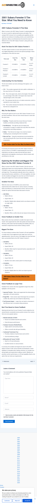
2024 (18, 482)
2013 (18, 462)
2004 (18, 445)
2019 (18, 473)
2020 (18, 475)
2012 (18, 460)
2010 (18, 456)
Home (1, 485)
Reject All (17, 500)
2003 (18, 443)
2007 (18, 451)
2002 (18, 441)
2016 (18, 467)
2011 (18, 458)
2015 (18, 466)
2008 (18, 452)
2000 (18, 437)
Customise (7, 500)
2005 (18, 447)
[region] (17, 496)
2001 (18, 439)
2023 (18, 481)
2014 (18, 464)
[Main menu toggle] (33, 5)
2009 (18, 454)
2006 (18, 449)
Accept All (27, 500)
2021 (18, 477)
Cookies (2, 487)
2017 (18, 469)
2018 (18, 471)
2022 (18, 479)
